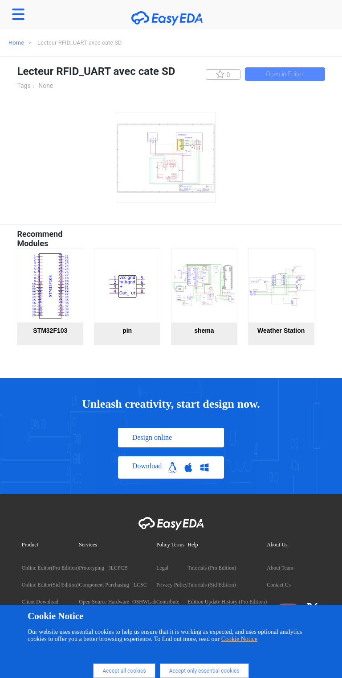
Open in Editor (285, 74)
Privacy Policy (171, 585)
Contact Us (279, 585)
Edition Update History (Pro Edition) (227, 602)
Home (16, 42)
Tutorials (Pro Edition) (211, 568)
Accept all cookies (124, 671)
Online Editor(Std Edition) (50, 585)
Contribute (167, 602)
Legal (162, 568)
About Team (280, 568)
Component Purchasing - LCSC (113, 585)
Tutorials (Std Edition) (211, 585)
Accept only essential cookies (204, 671)
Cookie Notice (239, 639)
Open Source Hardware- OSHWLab (117, 602)
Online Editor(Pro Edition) (50, 568)
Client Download (40, 602)
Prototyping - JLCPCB (103, 568)
